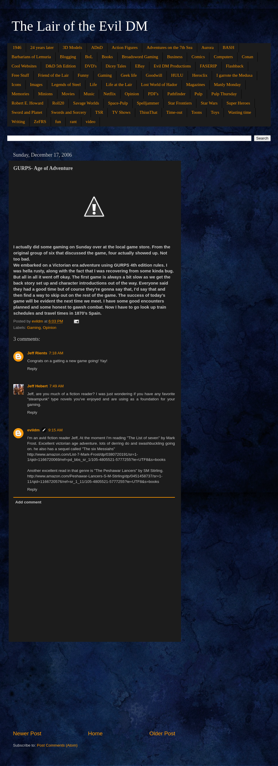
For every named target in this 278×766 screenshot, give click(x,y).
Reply (32, 368)
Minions (45, 93)
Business (174, 56)
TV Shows (121, 112)
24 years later (42, 47)
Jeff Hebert (37, 386)
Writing (18, 121)
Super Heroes (238, 103)
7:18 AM (56, 353)
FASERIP (208, 66)
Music (89, 93)
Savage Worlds (86, 103)
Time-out (174, 112)
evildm (33, 430)
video (90, 121)
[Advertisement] (94, 686)
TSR (99, 112)
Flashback (235, 66)
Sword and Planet (27, 112)
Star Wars (209, 103)
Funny (83, 75)
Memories (20, 93)
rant (73, 121)
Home (95, 733)
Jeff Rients (37, 353)
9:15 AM (55, 430)
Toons (196, 112)
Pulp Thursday (224, 93)
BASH (228, 47)
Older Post (162, 733)
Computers (223, 56)
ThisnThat (149, 112)
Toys (215, 112)
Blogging (68, 56)
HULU (177, 75)
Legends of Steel (66, 84)
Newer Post (27, 733)
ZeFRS (40, 121)
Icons (16, 84)
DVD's (91, 66)
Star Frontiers (180, 103)
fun (58, 121)
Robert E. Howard (27, 103)
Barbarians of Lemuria (31, 56)
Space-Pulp (118, 103)
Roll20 (58, 103)
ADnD (97, 47)
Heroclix (199, 75)
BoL (89, 56)
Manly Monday (227, 84)
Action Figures (125, 47)
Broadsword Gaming (140, 56)
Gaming (105, 75)
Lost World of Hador (159, 84)
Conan (247, 56)
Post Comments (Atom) (57, 745)
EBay (140, 66)
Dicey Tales (116, 66)
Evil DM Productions (172, 66)
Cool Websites (24, 66)
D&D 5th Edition (60, 66)
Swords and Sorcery (68, 112)
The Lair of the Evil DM (80, 26)
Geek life (129, 75)
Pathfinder (176, 93)
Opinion (132, 93)
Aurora (208, 47)
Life (93, 84)
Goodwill (154, 75)
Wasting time (239, 112)
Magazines (195, 84)
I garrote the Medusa (234, 75)
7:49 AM (57, 386)
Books (107, 56)
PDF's (153, 93)
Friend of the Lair (53, 75)
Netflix (109, 93)
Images (36, 84)
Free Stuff (20, 75)
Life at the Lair (119, 84)
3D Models (72, 47)
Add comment (28, 502)
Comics (198, 56)
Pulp (199, 93)
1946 (17, 47)
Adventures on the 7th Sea (169, 47)
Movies (68, 93)
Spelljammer (148, 103)
